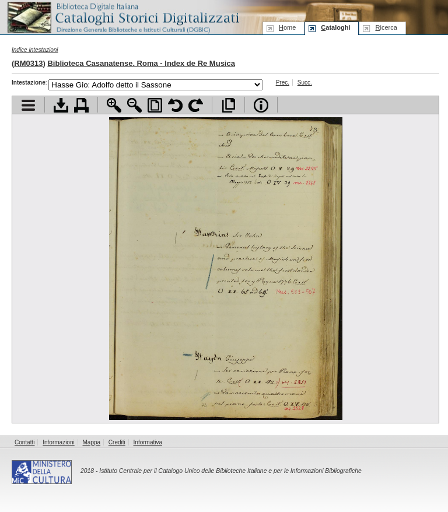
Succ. (305, 82)
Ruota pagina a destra (195, 105)
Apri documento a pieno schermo (228, 105)
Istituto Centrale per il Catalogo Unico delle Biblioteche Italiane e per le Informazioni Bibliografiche (230, 471)
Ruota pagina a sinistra (175, 105)
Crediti (116, 442)
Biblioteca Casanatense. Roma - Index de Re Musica (141, 63)
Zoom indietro (134, 105)
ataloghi (335, 27)
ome (287, 27)
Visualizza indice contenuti (28, 105)
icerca (386, 27)
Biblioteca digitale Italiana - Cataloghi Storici (122, 16)
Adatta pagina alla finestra (155, 105)
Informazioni (58, 442)
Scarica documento (61, 105)
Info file (261, 105)
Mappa (92, 442)
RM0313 (28, 63)
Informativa (148, 442)
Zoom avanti (114, 105)
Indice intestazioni (35, 50)
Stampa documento (81, 105)
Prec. (282, 82)
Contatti (24, 442)
